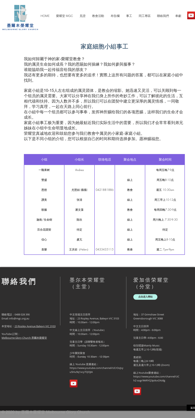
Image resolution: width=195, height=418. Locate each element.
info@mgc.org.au (19, 318)
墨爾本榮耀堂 (20, 25)
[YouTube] (191, 15)
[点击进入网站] (145, 297)
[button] (64, 16)
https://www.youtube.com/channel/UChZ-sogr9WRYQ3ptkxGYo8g (156, 378)
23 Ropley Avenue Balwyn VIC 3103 (35, 326)
